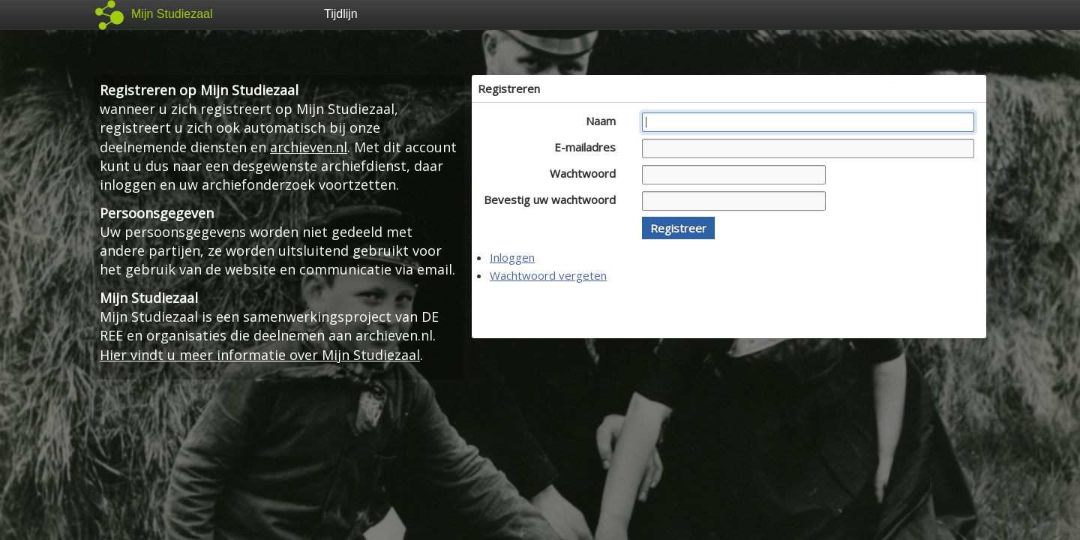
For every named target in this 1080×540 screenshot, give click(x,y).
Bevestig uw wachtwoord (554, 199)
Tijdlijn (341, 14)
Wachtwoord (587, 173)
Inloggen (512, 257)
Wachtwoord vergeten (548, 275)
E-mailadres (589, 147)
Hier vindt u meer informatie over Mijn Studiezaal (260, 355)
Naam (605, 120)
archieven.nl (308, 147)
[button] (678, 228)
